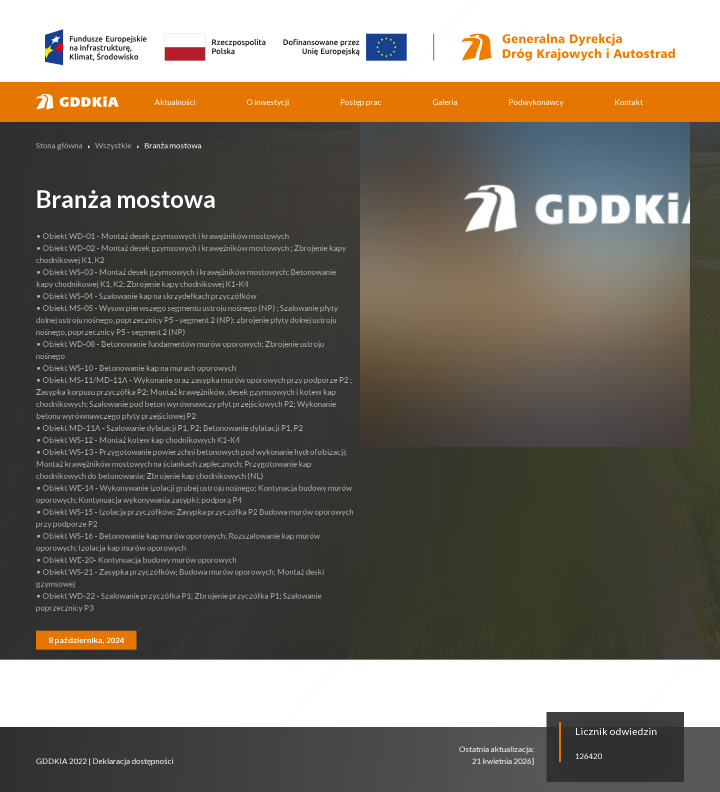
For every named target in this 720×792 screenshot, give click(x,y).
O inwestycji (267, 101)
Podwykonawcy (536, 101)
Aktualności (175, 101)
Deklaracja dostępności (133, 761)
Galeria (445, 101)
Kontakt (628, 101)
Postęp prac (361, 101)
